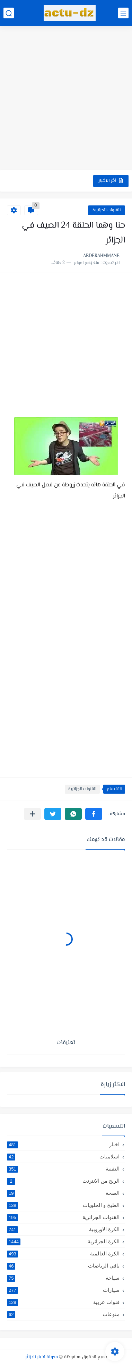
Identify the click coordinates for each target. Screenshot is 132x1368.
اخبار (63, 1144)
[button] (93, 814)
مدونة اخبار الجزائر (41, 1357)
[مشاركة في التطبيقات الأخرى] (32, 814)
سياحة (63, 1278)
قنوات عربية (63, 1302)
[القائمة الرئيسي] (123, 13)
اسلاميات (63, 1157)
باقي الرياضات (63, 1266)
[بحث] (8, 13)
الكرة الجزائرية (63, 1241)
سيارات (63, 1290)
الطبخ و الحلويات (63, 1205)
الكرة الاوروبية (63, 1229)
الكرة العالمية (63, 1254)
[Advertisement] (66, 99)
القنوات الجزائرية (107, 210)
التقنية (63, 1169)
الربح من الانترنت (63, 1181)
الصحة (63, 1193)
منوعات (63, 1314)
